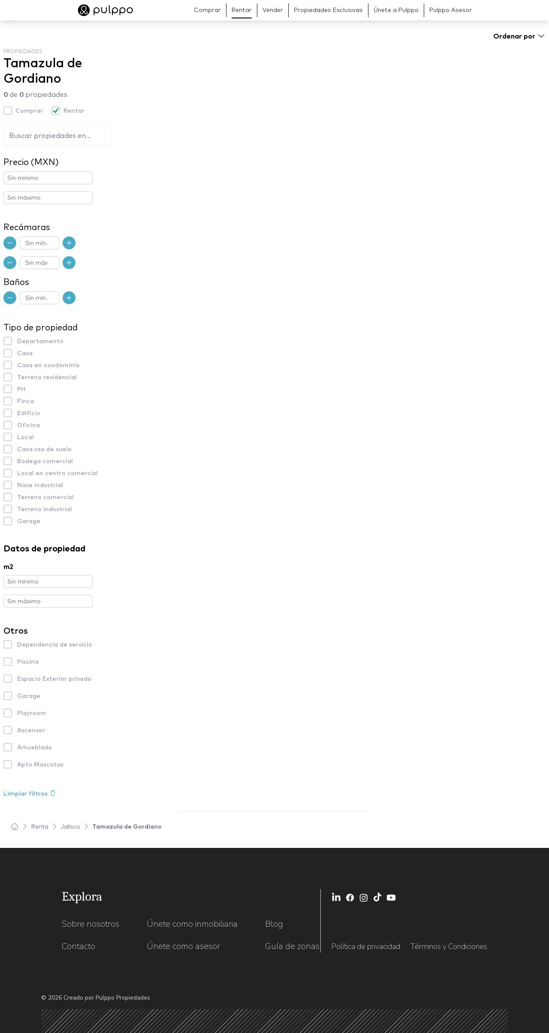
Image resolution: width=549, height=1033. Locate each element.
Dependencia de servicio (54, 644)
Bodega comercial (45, 461)
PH (21, 389)
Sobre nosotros (90, 924)
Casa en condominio (48, 365)
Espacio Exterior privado (54, 679)
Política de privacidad (365, 946)
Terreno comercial (45, 497)
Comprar (207, 10)
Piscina (28, 661)
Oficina (28, 425)
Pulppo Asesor (450, 10)
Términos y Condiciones (448, 946)
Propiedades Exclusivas (328, 10)
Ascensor (31, 730)
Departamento (40, 341)
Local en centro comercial (57, 473)
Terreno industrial (44, 509)
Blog (274, 924)
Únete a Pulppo (396, 10)
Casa (25, 353)
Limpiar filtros (29, 793)
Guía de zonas (292, 946)
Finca (25, 401)
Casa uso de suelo (44, 449)
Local (25, 437)
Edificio (28, 413)
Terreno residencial (47, 377)
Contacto (78, 946)
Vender (272, 10)
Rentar (242, 10)
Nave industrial (40, 485)
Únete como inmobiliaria (192, 924)
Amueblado (34, 747)
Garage (28, 521)
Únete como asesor (183, 946)
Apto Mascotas (40, 764)
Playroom (31, 713)
